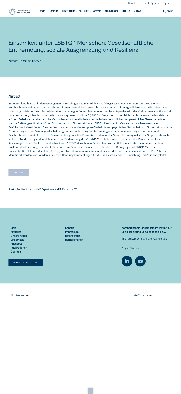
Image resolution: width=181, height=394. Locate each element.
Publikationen (25, 189)
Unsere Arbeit (19, 236)
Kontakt (69, 228)
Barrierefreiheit (74, 240)
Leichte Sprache (151, 3)
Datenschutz (72, 236)
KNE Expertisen (45, 189)
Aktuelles (16, 232)
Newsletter (134, 3)
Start (11, 189)
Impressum (72, 232)
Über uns (16, 252)
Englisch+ (167, 3)
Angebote (16, 244)
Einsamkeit (17, 240)
